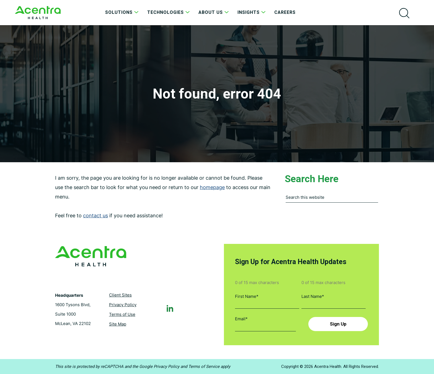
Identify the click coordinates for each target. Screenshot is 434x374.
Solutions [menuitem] (122, 12)
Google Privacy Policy (159, 366)
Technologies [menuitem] (169, 12)
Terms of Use (122, 314)
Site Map (117, 324)
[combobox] (332, 199)
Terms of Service (203, 366)
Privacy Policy (122, 304)
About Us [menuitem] (214, 12)
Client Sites (120, 295)
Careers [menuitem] (285, 12)
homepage (212, 187)
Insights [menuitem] (252, 12)
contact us (95, 215)
